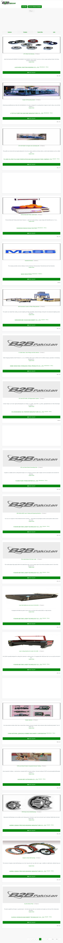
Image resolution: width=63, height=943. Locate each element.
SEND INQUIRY (32, 72)
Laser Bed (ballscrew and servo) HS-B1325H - (31, 605)
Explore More (31, 62)
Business (10, 32)
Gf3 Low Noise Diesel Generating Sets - (31, 467)
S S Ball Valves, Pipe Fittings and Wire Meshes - (31, 352)
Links (54, 32)
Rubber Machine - (31, 720)
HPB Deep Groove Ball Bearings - (31, 812)
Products (25, 32)
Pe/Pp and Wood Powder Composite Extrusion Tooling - (31, 766)
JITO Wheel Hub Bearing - (31, 54)
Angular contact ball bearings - (31, 857)
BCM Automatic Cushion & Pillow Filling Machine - (31, 306)
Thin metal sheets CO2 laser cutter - (31, 559)
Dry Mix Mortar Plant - (31, 903)
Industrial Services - (31, 260)
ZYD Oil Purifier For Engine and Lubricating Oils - (31, 145)
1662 (53, 939)
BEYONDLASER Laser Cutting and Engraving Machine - (31, 513)
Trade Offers (40, 32)
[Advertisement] (31, 21)
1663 (57, 939)
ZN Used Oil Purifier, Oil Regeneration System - (31, 398)
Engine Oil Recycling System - (31, 99)
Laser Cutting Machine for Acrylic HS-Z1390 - (31, 651)
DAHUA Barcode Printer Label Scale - (31, 214)
